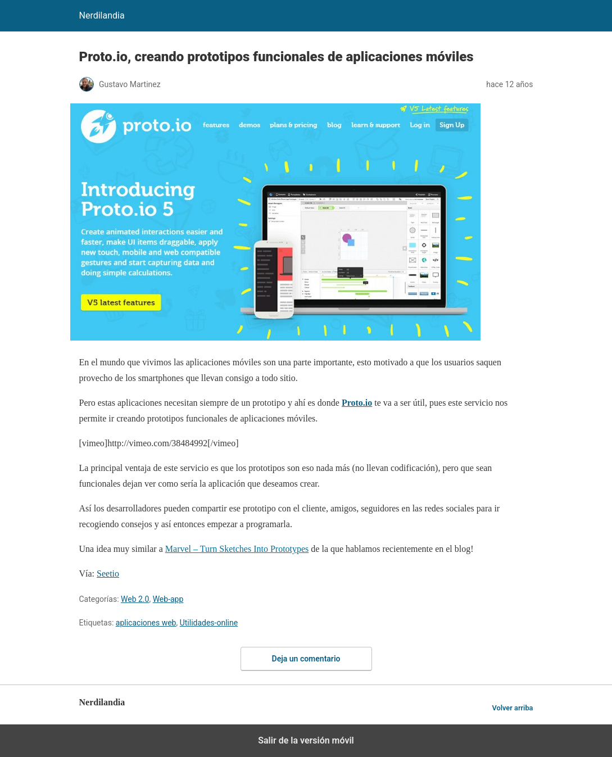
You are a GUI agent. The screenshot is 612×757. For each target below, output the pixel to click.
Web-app (168, 599)
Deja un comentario (306, 658)
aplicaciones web (146, 622)
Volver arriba (512, 708)
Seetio (108, 573)
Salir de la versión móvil (306, 740)
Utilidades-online (209, 622)
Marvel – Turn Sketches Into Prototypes (237, 549)
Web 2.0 (135, 599)
